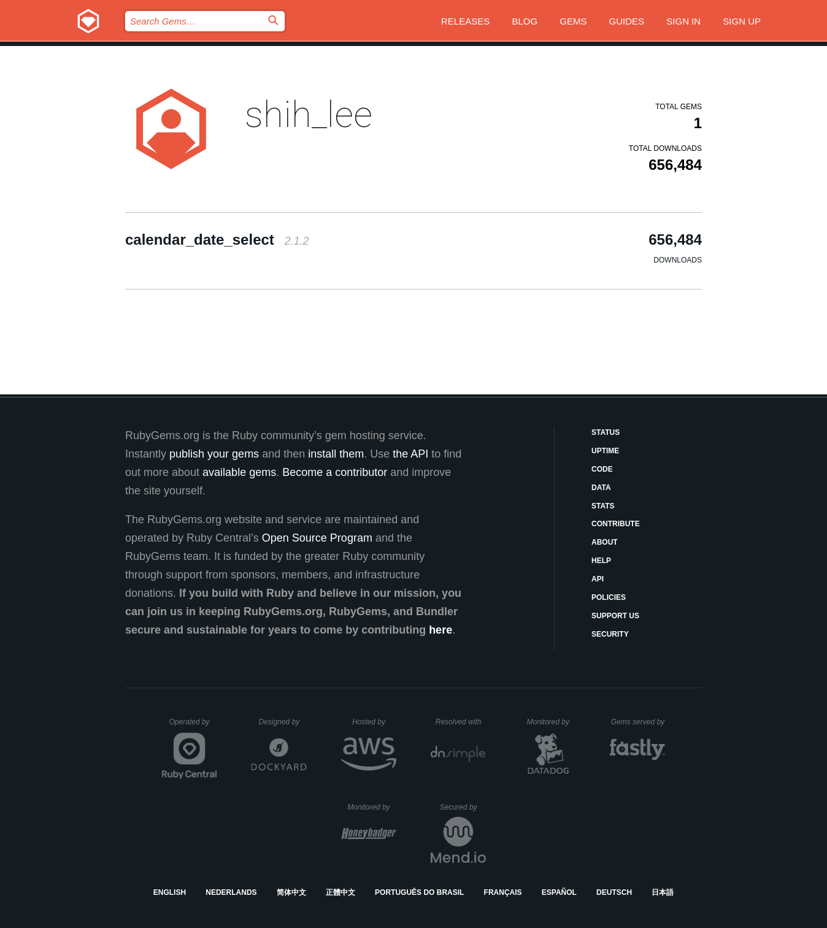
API (597, 579)
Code (602, 469)
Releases (465, 21)
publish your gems (214, 454)
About (604, 542)
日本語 (663, 892)
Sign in (683, 21)
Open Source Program (317, 538)
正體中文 (340, 892)
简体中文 (291, 892)
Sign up (742, 21)
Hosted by (374, 722)
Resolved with (461, 722)
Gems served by (638, 722)
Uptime (605, 451)
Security (610, 634)
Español (559, 892)
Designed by (282, 722)
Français (503, 892)
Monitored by (551, 722)
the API (410, 454)
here (440, 630)
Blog (524, 21)
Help (601, 560)
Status (605, 432)
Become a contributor (334, 472)
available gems (239, 472)
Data (601, 487)
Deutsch (614, 892)
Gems (573, 21)
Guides (627, 21)
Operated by (193, 726)
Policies (608, 597)
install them (336, 454)
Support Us (615, 616)
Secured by (463, 807)
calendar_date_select (217, 239)
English (169, 892)
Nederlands (231, 892)
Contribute (615, 524)
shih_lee (308, 114)
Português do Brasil (419, 892)
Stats (603, 506)
